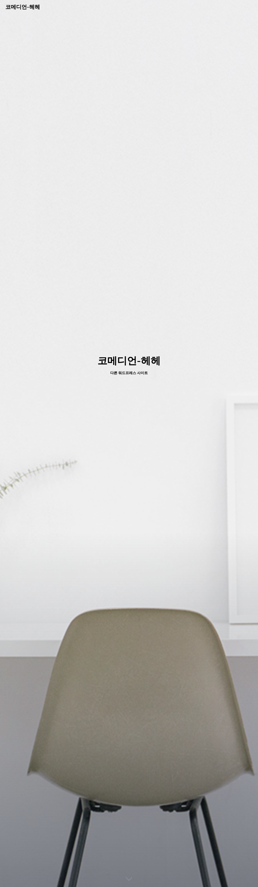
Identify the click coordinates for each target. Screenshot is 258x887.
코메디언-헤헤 (22, 7)
